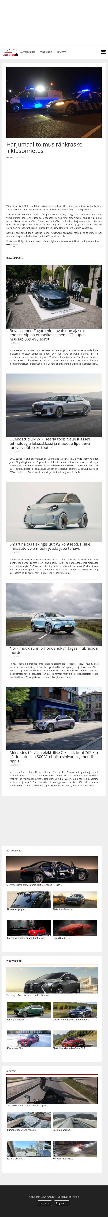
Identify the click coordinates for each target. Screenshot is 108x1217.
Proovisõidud (14, 961)
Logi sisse (45, 1203)
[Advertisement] (54, 22)
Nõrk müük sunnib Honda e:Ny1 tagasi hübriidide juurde (54, 650)
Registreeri (61, 1203)
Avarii (15, 247)
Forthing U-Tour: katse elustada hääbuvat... (28, 995)
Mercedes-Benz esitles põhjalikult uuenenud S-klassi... (34, 884)
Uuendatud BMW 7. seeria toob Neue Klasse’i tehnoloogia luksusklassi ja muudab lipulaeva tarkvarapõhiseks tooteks (50, 443)
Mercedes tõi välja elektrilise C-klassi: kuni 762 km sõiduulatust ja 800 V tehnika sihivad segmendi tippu (54, 756)
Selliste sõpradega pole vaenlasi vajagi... (27, 1105)
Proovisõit (46, 52)
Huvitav (61, 52)
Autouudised (27, 52)
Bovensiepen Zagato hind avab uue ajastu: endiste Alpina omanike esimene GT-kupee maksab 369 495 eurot (48, 335)
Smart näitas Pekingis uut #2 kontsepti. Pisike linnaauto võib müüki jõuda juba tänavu (50, 546)
